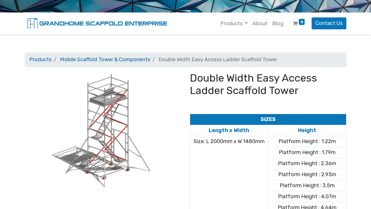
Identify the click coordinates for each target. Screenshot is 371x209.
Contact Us (329, 23)
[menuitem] (260, 23)
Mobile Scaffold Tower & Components (105, 59)
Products (40, 59)
